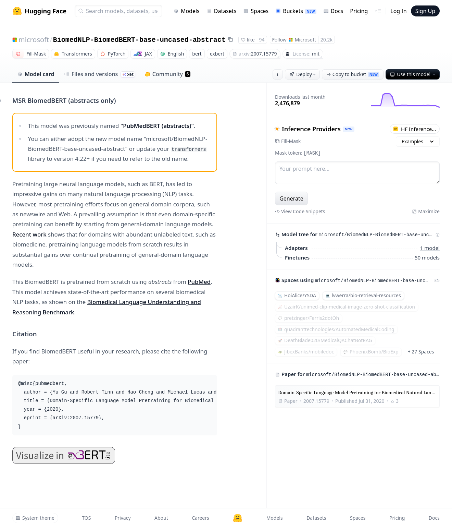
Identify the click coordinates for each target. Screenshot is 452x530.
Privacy (123, 518)
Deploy (303, 74)
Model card (35, 74)
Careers (200, 518)
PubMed (199, 282)
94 (262, 39)
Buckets (295, 11)
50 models (427, 257)
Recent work (29, 234)
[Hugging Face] (237, 518)
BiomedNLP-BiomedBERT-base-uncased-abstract (139, 40)
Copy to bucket (352, 74)
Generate (291, 198)
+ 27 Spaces (421, 351)
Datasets (221, 11)
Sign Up (425, 11)
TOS (86, 518)
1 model (430, 247)
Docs (333, 11)
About (161, 518)
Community (167, 74)
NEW (348, 129)
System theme (34, 518)
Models (186, 11)
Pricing (359, 11)
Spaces (255, 11)
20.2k (326, 39)
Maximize (426, 211)
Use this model (413, 74)
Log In (398, 11)
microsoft (33, 39)
